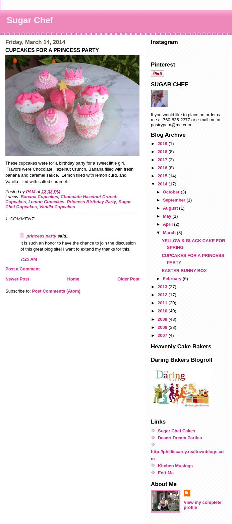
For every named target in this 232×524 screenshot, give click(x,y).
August (171, 208)
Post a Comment (22, 268)
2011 (163, 302)
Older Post (128, 278)
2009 (163, 319)
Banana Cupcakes (39, 196)
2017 (163, 159)
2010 (163, 310)
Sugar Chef (30, 20)
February (173, 278)
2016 (163, 167)
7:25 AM (28, 259)
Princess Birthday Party (91, 201)
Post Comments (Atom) (56, 291)
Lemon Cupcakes (46, 201)
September (175, 200)
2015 (163, 175)
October (172, 191)
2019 (163, 143)
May (168, 216)
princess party (41, 235)
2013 (163, 286)
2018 (163, 151)
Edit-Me (166, 472)
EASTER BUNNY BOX (184, 270)
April (168, 224)
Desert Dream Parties (180, 437)
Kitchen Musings (175, 465)
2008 (163, 327)
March (170, 232)
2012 (163, 294)
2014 (163, 183)
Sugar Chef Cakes (176, 430)
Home (73, 278)
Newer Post (17, 278)
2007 (163, 335)
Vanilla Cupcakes (57, 206)
